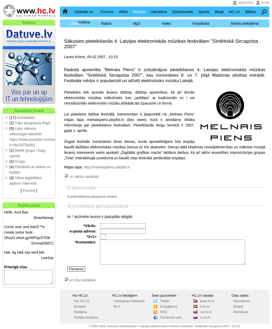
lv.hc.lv (205, 306)
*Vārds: (90, 226)
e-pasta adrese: (83, 231)
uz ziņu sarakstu (80, 280)
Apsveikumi (241, 301)
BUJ (117, 306)
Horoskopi (240, 312)
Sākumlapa (66, 11)
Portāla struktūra (86, 317)
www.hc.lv (207, 301)
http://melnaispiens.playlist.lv (107, 167)
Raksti (106, 23)
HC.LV (234, 11)
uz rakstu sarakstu (81, 176)
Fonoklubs (201, 23)
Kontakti (80, 306)
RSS (163, 312)
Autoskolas (25, 117)
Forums (107, 11)
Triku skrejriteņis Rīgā (32, 123)
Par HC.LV (81, 301)
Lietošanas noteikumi (129, 301)
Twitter (165, 301)
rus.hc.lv (206, 312)
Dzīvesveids (182, 11)
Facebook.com (171, 317)
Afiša (123, 11)
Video (166, 23)
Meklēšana (264, 11)
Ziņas (75, 23)
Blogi (219, 11)
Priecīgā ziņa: (16, 267)
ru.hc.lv (205, 317)
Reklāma (80, 312)
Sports (203, 11)
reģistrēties (245, 2)
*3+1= (91, 237)
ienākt (265, 2)
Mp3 (136, 23)
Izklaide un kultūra (84, 16)
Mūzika (139, 11)
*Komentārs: (85, 242)
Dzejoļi (238, 306)
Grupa (20, 161)
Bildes (250, 11)
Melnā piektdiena (245, 23)
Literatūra (158, 11)
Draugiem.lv (168, 306)
